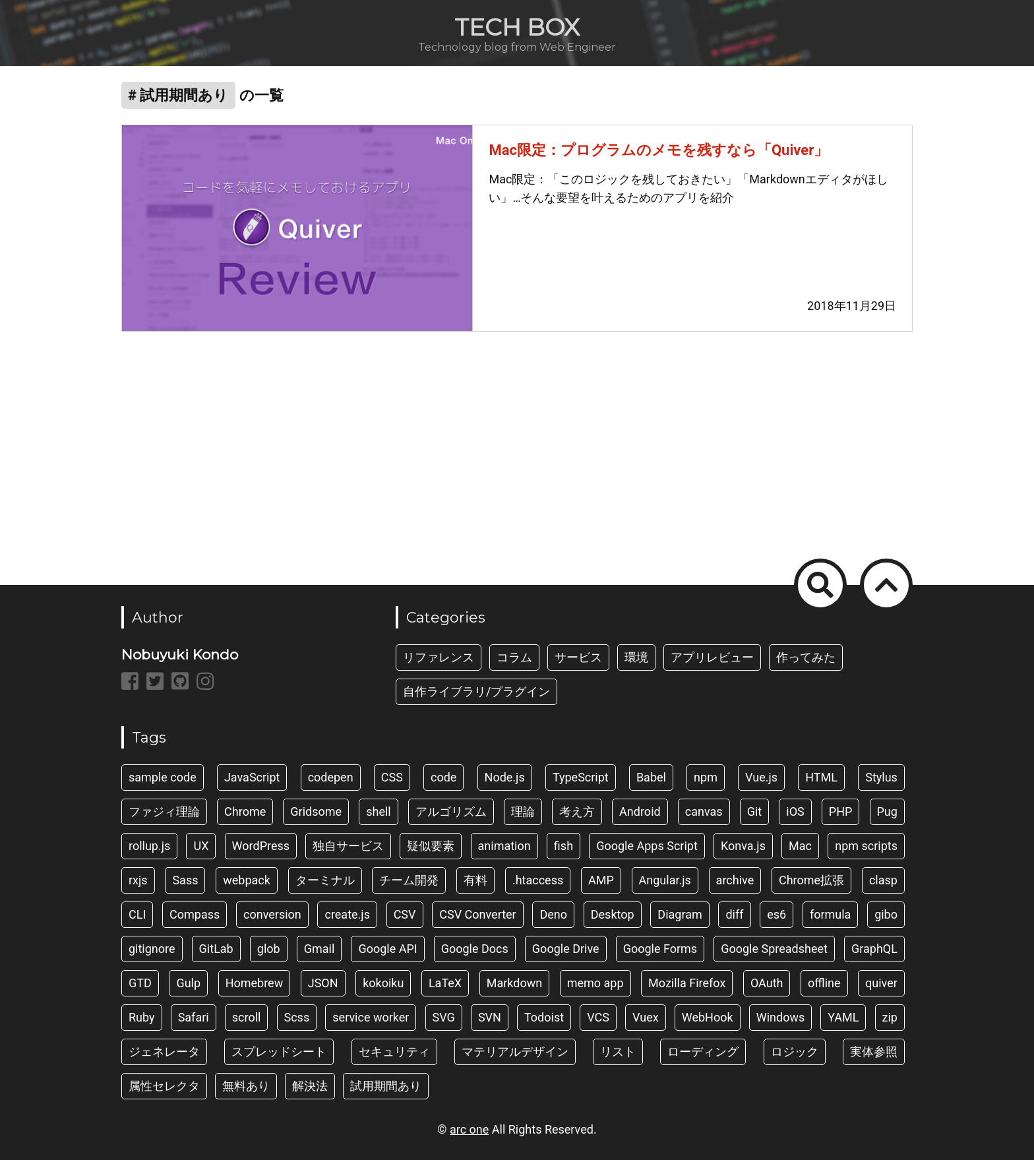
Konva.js (743, 846)
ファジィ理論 (164, 811)
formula (830, 914)
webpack (246, 880)
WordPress (260, 846)
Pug (887, 811)
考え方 (577, 811)
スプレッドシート (278, 1051)
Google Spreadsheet (774, 949)
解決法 (310, 1086)
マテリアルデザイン (515, 1051)
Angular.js (665, 880)
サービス (578, 657)
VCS (598, 1017)
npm (705, 777)
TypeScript (581, 777)
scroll (246, 1017)
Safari (193, 1017)
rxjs (138, 880)
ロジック (794, 1051)
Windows (780, 1017)
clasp (883, 880)
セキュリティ (394, 1051)
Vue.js (761, 777)
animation (504, 846)
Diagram (679, 914)
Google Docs (474, 949)
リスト (618, 1051)
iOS (795, 811)
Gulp (188, 983)
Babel (651, 777)
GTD (140, 983)
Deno (553, 914)
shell (378, 811)
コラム (514, 657)
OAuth (766, 983)
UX (200, 846)
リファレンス (438, 657)
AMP (601, 880)
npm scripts (866, 846)
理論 (523, 811)
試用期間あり (385, 1086)
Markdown (514, 983)
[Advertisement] (517, 450)
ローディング (703, 1051)
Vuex (645, 1017)
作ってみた (806, 657)
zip (889, 1017)
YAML (843, 1017)
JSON (323, 983)
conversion (272, 914)
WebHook (707, 1017)
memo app (595, 983)
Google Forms (660, 949)
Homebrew (255, 983)
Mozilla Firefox (686, 983)
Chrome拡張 (811, 880)
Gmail (319, 949)
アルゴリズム (451, 811)
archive (735, 880)
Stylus (881, 777)
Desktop (612, 914)
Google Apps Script (647, 846)
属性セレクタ (164, 1086)
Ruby (142, 1017)
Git (754, 811)
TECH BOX (517, 27)
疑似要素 (430, 846)
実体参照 (873, 1051)
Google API (387, 949)
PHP (841, 811)
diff (734, 914)
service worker (370, 1017)
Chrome (245, 811)
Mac (800, 846)
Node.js (505, 777)
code (443, 777)
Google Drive (565, 949)
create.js (346, 914)
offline (824, 983)
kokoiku (383, 983)
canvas (704, 811)
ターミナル (325, 880)
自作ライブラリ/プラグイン (476, 691)
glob (268, 949)
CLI (137, 914)
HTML (821, 777)
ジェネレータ (164, 1051)
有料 (475, 880)
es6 (776, 914)
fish (563, 846)
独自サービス (348, 846)
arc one (469, 1129)
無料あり (246, 1086)
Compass (194, 914)
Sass (185, 880)
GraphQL (874, 949)
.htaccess (537, 880)
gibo (885, 914)
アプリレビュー (712, 657)
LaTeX (445, 983)
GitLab (216, 949)
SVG (444, 1017)
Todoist (544, 1017)
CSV (405, 914)
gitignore (152, 949)
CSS (392, 777)
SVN (489, 1017)
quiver (881, 983)
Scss (297, 1017)
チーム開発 (409, 880)
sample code (163, 777)
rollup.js (149, 846)
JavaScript (252, 777)
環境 (636, 657)
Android (640, 811)
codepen (330, 777)
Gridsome (316, 811)
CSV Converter (477, 914)
